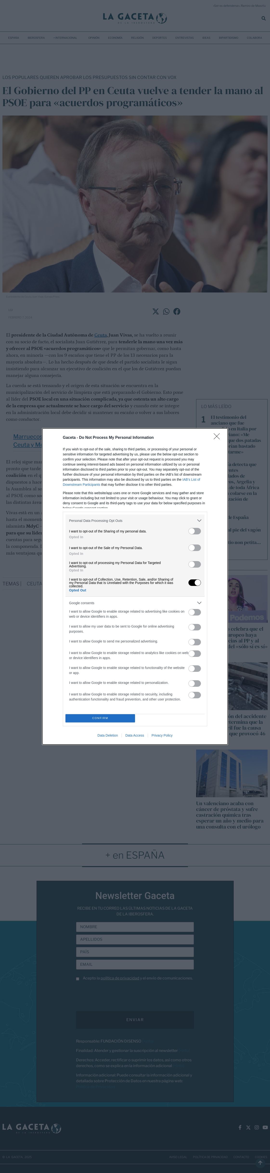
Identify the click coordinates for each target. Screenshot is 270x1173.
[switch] (194, 531)
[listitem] (135, 520)
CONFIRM (100, 718)
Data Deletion (107, 735)
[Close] (218, 437)
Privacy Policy (162, 735)
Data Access (134, 735)
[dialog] (135, 586)
